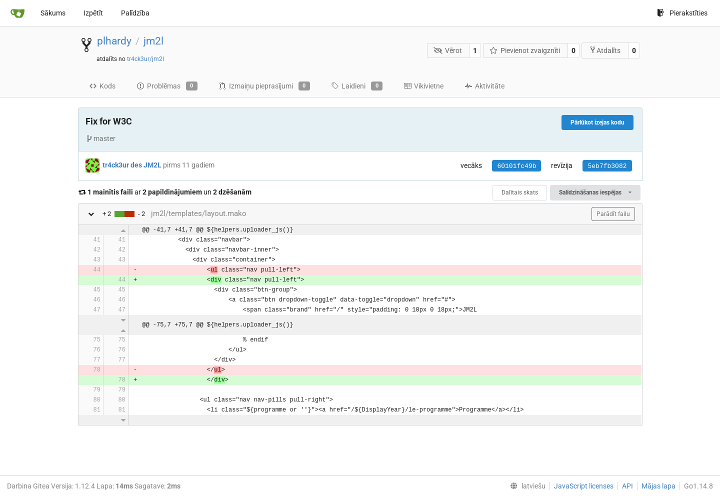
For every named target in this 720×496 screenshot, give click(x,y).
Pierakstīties (682, 13)
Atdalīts (604, 50)
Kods (102, 86)
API (627, 486)
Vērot (448, 50)
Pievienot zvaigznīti (525, 50)
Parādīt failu (613, 214)
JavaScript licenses (584, 486)
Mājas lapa (659, 486)
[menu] (526, 486)
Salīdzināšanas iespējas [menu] (595, 192)
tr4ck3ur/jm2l (145, 59)
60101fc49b (516, 166)
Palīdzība (135, 13)
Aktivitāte (484, 86)
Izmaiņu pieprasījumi (264, 86)
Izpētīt (93, 13)
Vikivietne (424, 86)
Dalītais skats (520, 192)
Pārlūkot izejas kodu (597, 122)
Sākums (53, 13)
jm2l (154, 41)
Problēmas (167, 86)
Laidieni (356, 86)
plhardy (114, 41)
